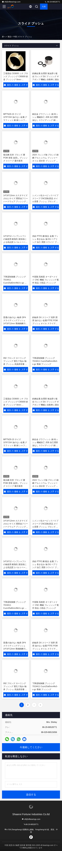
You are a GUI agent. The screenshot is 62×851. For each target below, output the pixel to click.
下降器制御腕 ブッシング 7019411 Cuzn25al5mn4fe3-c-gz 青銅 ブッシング (45, 361)
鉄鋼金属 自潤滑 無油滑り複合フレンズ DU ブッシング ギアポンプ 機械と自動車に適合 (45, 76)
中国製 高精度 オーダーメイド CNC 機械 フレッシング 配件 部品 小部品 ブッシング (45, 280)
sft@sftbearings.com (11, 2)
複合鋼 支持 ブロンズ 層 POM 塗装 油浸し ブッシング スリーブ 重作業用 (15, 158)
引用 (44, 7)
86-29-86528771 (52, 2)
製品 (9, 37)
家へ (4, 37)
